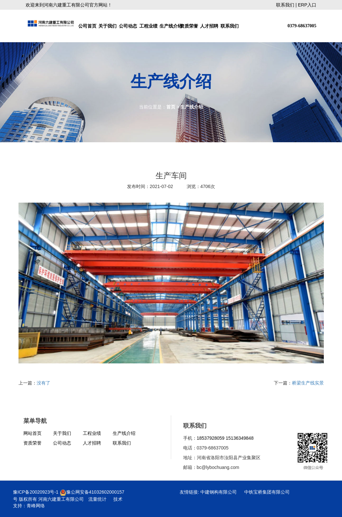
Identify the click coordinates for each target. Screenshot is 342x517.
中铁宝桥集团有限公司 (267, 492)
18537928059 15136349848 (225, 438)
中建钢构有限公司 (218, 492)
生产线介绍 (168, 26)
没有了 (43, 382)
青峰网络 (36, 505)
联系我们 (285, 4)
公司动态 (128, 26)
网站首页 (32, 433)
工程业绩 (148, 26)
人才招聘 (209, 26)
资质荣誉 (189, 26)
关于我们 (107, 26)
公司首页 (87, 26)
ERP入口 (307, 4)
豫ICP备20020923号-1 (35, 492)
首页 (170, 106)
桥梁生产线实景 (308, 382)
